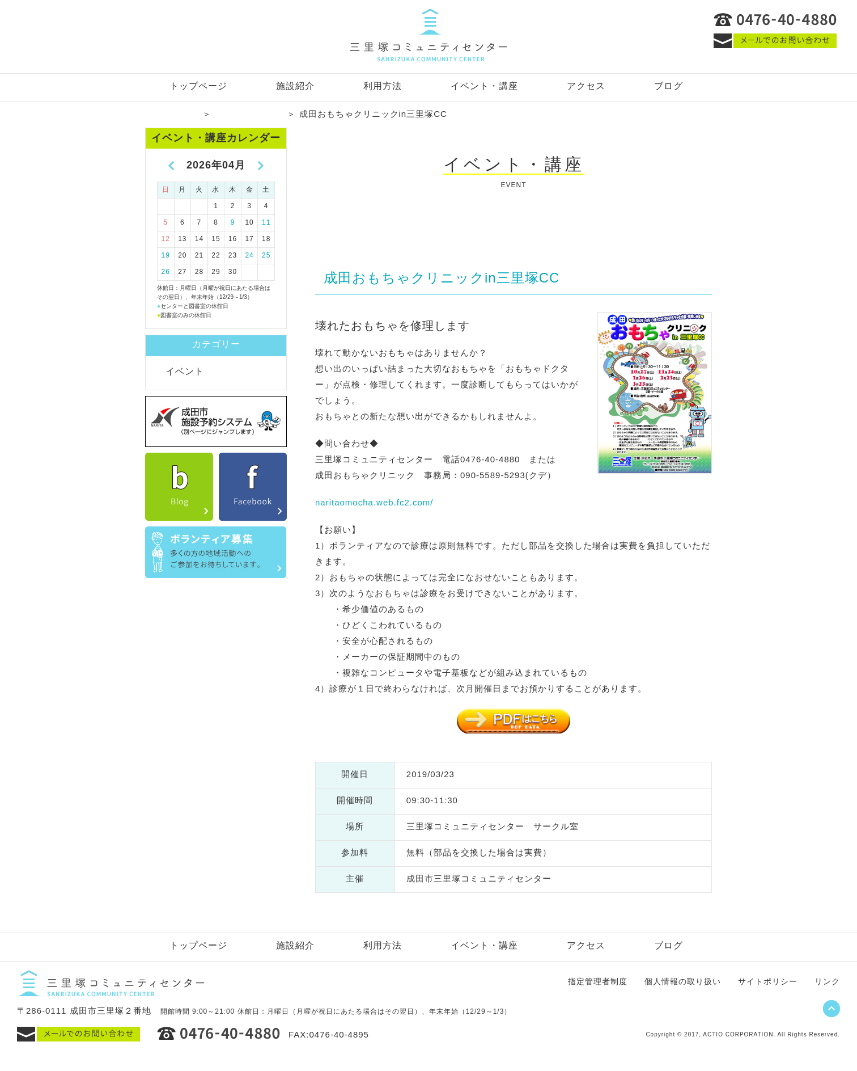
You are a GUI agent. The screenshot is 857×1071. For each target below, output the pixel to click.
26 (166, 272)
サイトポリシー (767, 981)
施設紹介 (295, 86)
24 (249, 255)
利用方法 (382, 86)
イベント (185, 371)
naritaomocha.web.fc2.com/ (374, 502)
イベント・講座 (484, 86)
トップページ (198, 86)
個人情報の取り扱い (682, 981)
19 (166, 255)
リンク (827, 981)
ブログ (668, 86)
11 (266, 222)
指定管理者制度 (597, 981)
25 (266, 255)
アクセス (586, 86)
